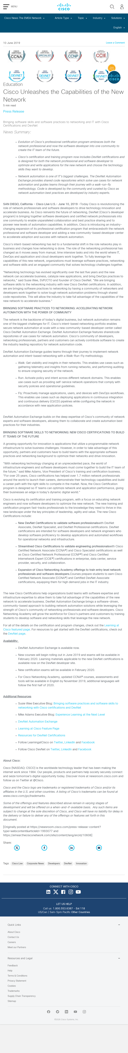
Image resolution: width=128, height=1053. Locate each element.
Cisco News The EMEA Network (24, 18)
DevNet (68, 864)
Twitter (58, 742)
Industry (99, 18)
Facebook (88, 742)
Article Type (63, 18)
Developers (54, 864)
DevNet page (16, 634)
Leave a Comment (115, 43)
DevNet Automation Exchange (37, 721)
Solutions (118, 18)
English (119, 28)
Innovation (81, 864)
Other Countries (80, 912)
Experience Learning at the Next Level (80, 714)
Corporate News (35, 864)
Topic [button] (83, 18)
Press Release (13, 111)
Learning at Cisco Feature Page (38, 728)
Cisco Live (17, 864)
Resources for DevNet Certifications (41, 735)
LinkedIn (69, 742)
